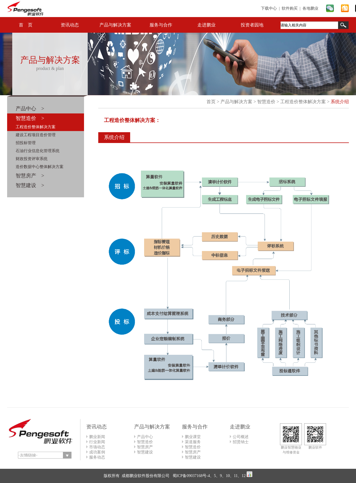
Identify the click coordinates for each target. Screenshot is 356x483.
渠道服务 (193, 442)
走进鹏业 (206, 24)
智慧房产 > (30, 176)
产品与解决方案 (115, 24)
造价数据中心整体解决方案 (40, 167)
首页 (211, 101)
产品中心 (145, 437)
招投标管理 (26, 143)
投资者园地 (252, 24)
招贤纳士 (241, 442)
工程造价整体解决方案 (36, 127)
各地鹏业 (310, 8)
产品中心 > (30, 108)
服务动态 (97, 457)
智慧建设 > (30, 185)
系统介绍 (340, 101)
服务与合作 (161, 24)
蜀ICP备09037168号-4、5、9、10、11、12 (208, 476)
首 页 (25, 24)
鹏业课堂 (193, 437)
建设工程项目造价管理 (36, 135)
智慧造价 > (30, 118)
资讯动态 (70, 24)
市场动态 (97, 447)
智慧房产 (145, 447)
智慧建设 (145, 452)
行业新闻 (97, 442)
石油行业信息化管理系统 (38, 151)
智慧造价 (266, 101)
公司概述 (241, 437)
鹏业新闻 (97, 437)
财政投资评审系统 (32, 159)
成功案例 (97, 452)
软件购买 (290, 8)
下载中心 (269, 8)
